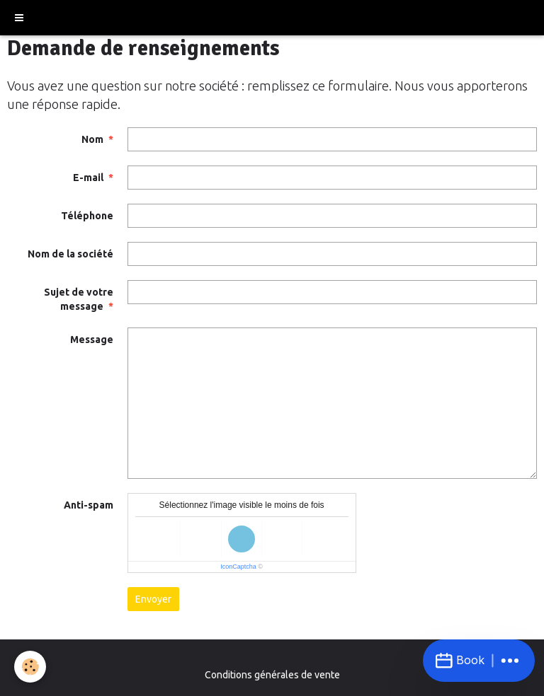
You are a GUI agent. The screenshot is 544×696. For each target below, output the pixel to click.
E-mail (88, 177)
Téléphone (87, 215)
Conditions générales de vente (272, 674)
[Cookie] (30, 667)
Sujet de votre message (78, 299)
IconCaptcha (238, 566)
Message (91, 339)
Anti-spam (88, 505)
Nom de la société (70, 254)
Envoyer (153, 599)
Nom (92, 139)
